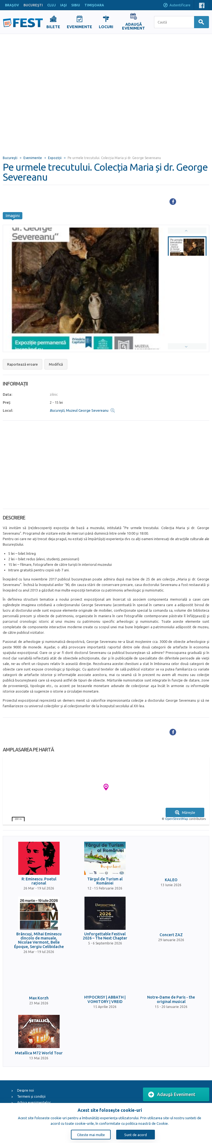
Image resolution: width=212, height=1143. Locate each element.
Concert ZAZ (171, 935)
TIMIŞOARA (94, 5)
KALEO (171, 880)
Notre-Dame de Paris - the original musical (171, 999)
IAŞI (63, 5)
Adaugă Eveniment (171, 1095)
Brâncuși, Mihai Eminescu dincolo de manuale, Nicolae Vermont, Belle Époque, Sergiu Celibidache (39, 940)
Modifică (56, 364)
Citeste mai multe (91, 1135)
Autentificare (176, 5)
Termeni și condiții (31, 1096)
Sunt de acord (135, 1135)
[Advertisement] (55, 92)
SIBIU (75, 5)
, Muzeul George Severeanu (79, 410)
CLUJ (51, 5)
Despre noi (25, 1090)
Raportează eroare (22, 364)
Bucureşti (10, 158)
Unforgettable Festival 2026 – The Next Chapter (105, 936)
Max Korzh (39, 998)
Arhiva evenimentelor (34, 1102)
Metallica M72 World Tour (39, 1053)
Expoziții (55, 158)
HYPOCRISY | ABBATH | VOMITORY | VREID (105, 999)
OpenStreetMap (176, 818)
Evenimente (32, 158)
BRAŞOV (12, 5)
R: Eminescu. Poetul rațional (39, 881)
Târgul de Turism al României (105, 881)
